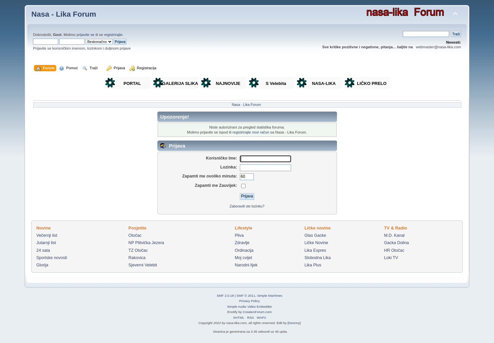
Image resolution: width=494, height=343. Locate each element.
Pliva (239, 235)
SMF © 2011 (246, 295)
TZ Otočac (138, 250)
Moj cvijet (243, 257)
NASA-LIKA (324, 83)
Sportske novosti (51, 257)
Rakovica (136, 257)
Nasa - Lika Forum (63, 14)
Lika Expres (315, 250)
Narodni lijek (246, 265)
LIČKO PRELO (372, 83)
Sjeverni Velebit (142, 265)
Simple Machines (269, 295)
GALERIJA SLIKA (180, 83)
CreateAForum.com (257, 312)
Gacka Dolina (396, 242)
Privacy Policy (249, 301)
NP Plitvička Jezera (146, 242)
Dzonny (294, 323)
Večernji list (46, 235)
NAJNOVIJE (228, 83)
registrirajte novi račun (251, 132)
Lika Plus (312, 265)
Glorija (42, 265)
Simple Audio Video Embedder (249, 306)
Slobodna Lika (317, 257)
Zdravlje (242, 242)
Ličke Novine (316, 242)
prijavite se (85, 35)
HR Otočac (394, 250)
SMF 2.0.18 (225, 295)
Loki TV (391, 257)
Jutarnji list (46, 242)
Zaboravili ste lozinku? (247, 206)
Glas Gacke (315, 235)
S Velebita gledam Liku (276, 85)
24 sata (43, 250)
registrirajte (113, 35)
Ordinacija (244, 250)
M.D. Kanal (394, 235)
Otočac (135, 235)
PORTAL (132, 83)
